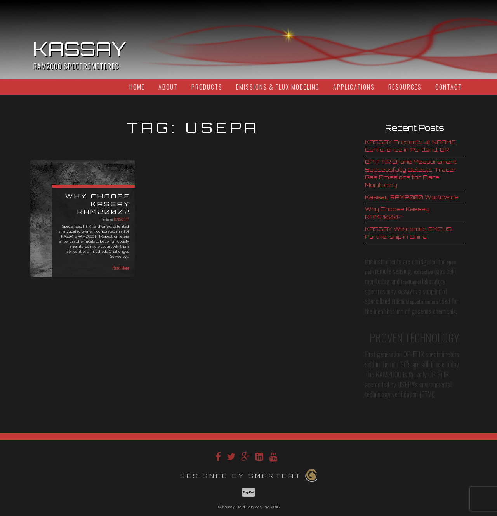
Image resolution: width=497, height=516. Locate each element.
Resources (405, 87)
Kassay (80, 49)
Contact (448, 87)
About (168, 87)
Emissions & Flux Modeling (278, 87)
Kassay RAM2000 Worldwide (412, 197)
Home (137, 87)
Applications (354, 87)
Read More (120, 267)
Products (206, 87)
